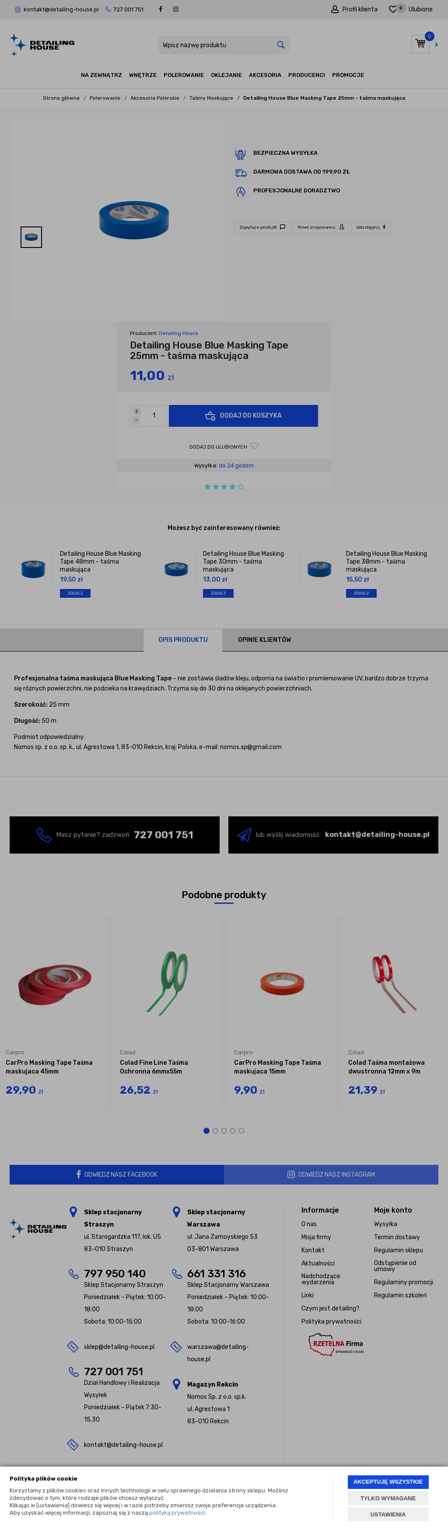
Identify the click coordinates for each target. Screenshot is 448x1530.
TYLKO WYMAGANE (388, 1498)
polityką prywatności (177, 1512)
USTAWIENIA (388, 1514)
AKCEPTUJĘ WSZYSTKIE (388, 1481)
